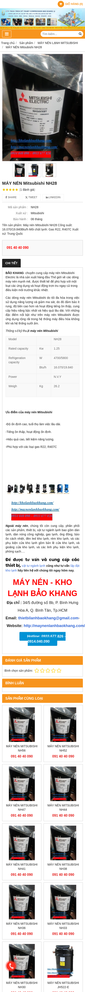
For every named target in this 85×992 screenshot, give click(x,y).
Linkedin (53, 197)
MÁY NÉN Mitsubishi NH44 (63, 807)
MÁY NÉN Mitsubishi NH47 (22, 807)
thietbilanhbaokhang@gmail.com (48, 618)
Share (11, 197)
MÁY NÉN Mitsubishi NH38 (63, 866)
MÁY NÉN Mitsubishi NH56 (22, 748)
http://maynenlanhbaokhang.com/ (54, 626)
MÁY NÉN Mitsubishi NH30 (22, 985)
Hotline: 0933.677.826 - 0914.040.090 (46, 638)
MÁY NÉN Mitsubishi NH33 (63, 926)
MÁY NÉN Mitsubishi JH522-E (63, 985)
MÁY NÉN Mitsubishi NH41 (22, 866)
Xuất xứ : (22, 213)
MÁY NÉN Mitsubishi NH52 (63, 748)
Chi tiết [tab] (11, 263)
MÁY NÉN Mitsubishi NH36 (22, 926)
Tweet (31, 197)
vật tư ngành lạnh (33, 565)
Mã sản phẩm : (18, 207)
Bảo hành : (20, 219)
